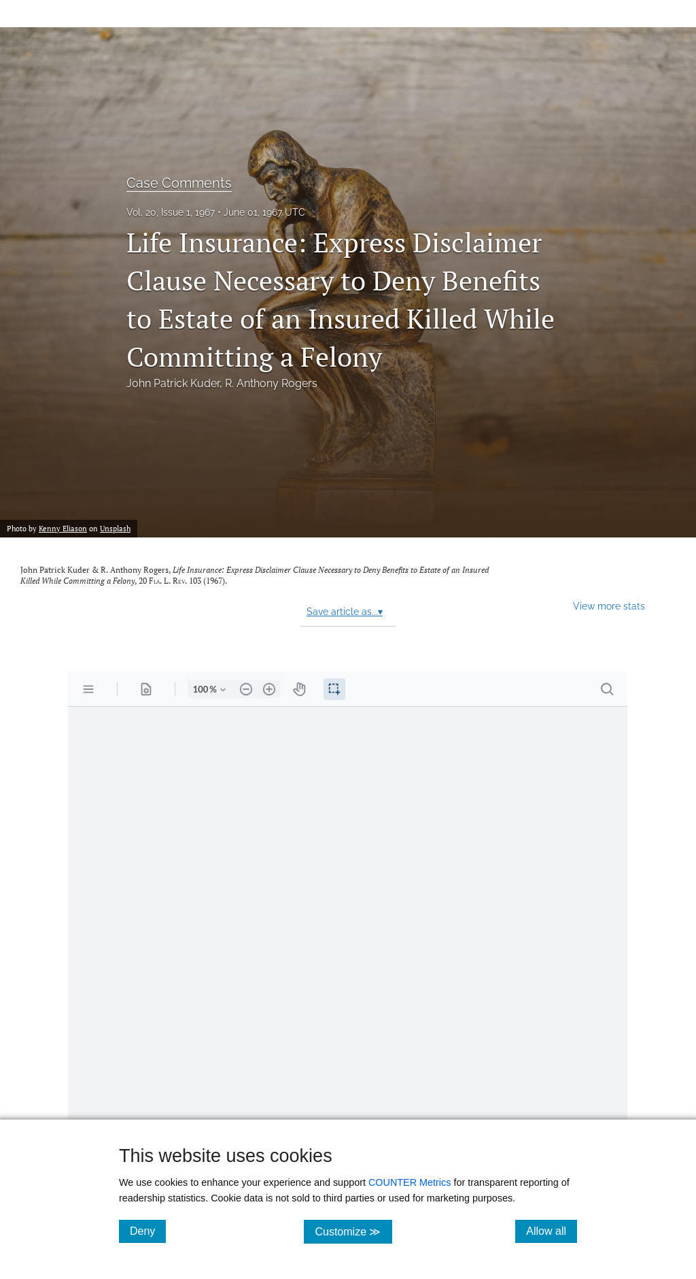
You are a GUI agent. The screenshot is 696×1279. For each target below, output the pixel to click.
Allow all (551, 1231)
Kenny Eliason (63, 528)
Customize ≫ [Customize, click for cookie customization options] (353, 1231)
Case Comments (179, 183)
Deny (148, 1231)
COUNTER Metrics (409, 1182)
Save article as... (345, 611)
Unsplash (115, 528)
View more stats (609, 606)
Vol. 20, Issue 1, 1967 (170, 212)
